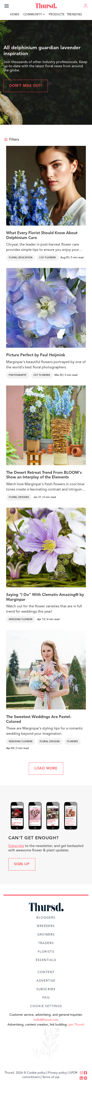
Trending (74, 14)
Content (46, 972)
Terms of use (51, 1077)
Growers (46, 934)
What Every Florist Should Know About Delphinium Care (42, 235)
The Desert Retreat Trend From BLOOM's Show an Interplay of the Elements (44, 475)
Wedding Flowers (21, 619)
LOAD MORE (46, 768)
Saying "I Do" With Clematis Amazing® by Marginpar (45, 597)
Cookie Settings (46, 1006)
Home (14, 14)
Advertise (46, 980)
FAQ (46, 997)
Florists (46, 951)
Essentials (46, 960)
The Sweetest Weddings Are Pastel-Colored (38, 719)
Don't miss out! (25, 86)
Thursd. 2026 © (15, 1072)
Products (57, 14)
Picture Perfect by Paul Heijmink (35, 355)
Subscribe (16, 846)
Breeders (46, 926)
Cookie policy (36, 1072)
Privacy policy (57, 1072)
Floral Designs (19, 497)
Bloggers (45, 917)
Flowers (72, 741)
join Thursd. (77, 1024)
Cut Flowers (47, 258)
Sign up (22, 864)
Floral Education (20, 258)
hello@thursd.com (46, 1019)
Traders (46, 943)
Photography (18, 375)
